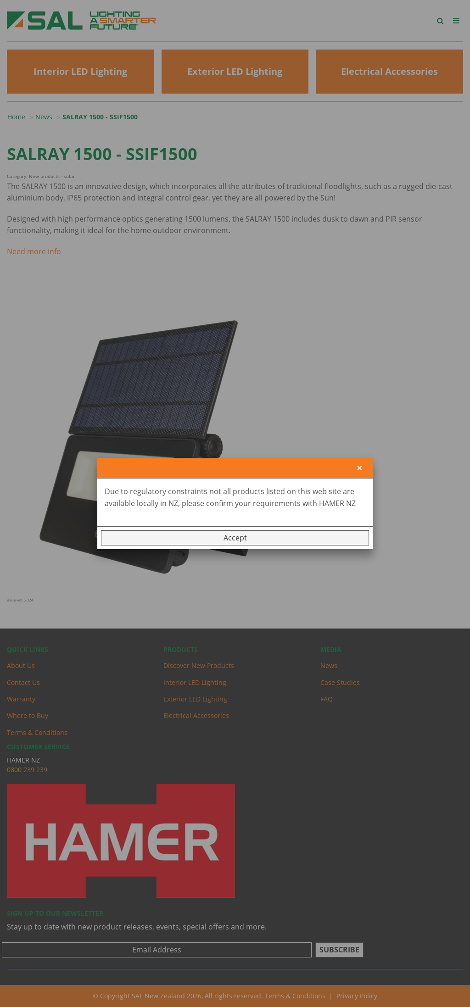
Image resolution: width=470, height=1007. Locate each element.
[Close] (359, 468)
